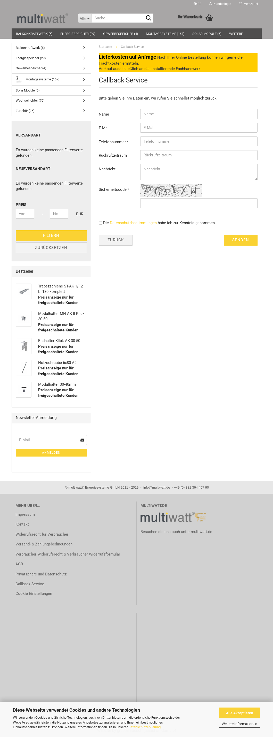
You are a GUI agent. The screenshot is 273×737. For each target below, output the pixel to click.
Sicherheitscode (113, 189)
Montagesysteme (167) (165, 34)
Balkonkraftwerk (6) (34, 34)
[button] (197, 4)
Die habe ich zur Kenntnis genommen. (159, 223)
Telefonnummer (113, 142)
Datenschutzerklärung (144, 727)
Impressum (25, 514)
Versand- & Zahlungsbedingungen (43, 544)
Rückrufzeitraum (113, 155)
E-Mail (104, 128)
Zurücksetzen (51, 247)
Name (104, 114)
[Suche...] (84, 18)
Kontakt (22, 524)
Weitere (236, 34)
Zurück (115, 240)
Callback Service (29, 584)
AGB (19, 564)
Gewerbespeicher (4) (120, 34)
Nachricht (107, 169)
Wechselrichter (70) (30, 100)
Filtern (51, 235)
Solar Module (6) (206, 34)
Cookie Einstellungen (33, 593)
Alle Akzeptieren (239, 713)
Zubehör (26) (25, 111)
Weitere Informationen (239, 724)
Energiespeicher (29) (77, 34)
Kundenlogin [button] (220, 4)
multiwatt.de (201, 531)
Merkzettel (248, 4)
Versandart (28, 135)
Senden (240, 240)
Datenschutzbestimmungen (133, 223)
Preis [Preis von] (21, 204)
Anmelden (51, 452)
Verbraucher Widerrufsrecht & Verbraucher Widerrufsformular (67, 554)
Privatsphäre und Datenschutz (41, 574)
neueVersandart (33, 168)
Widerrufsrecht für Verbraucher (41, 534)
